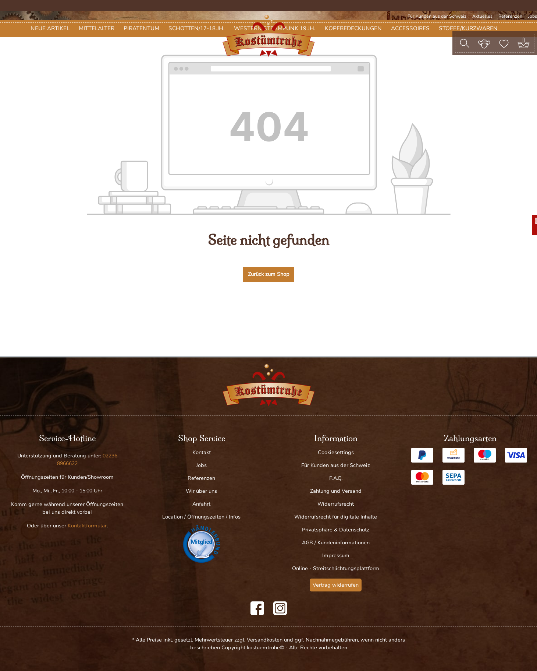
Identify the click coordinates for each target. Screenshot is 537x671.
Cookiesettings (336, 452)
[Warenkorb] (523, 43)
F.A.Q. (335, 478)
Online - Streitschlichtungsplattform (335, 568)
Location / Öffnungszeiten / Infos (201, 516)
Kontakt (201, 452)
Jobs (532, 16)
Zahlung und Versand (336, 491)
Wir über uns (201, 491)
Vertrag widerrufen (336, 585)
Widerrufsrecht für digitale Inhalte (335, 516)
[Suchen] (464, 43)
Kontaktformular (87, 525)
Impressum (335, 555)
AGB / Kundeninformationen (336, 542)
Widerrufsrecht (335, 503)
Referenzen (510, 16)
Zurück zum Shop (268, 318)
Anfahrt (201, 503)
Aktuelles (482, 16)
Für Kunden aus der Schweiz (437, 16)
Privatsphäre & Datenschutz (335, 529)
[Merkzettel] (504, 43)
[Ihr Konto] (484, 43)
